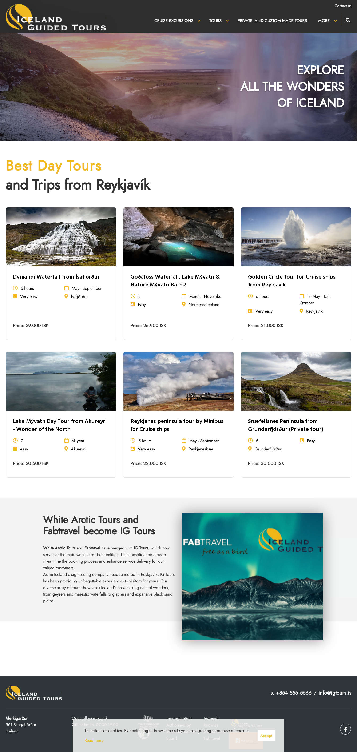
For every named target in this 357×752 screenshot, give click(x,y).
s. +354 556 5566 (291, 692)
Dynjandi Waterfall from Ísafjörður (56, 277)
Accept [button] (266, 735)
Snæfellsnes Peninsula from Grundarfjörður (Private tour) (285, 425)
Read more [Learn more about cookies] (94, 740)
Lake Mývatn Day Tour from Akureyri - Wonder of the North (60, 425)
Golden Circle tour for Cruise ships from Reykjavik (292, 281)
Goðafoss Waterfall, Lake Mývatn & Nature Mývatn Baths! (175, 281)
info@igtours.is (334, 692)
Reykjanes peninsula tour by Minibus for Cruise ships (177, 425)
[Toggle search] (348, 19)
